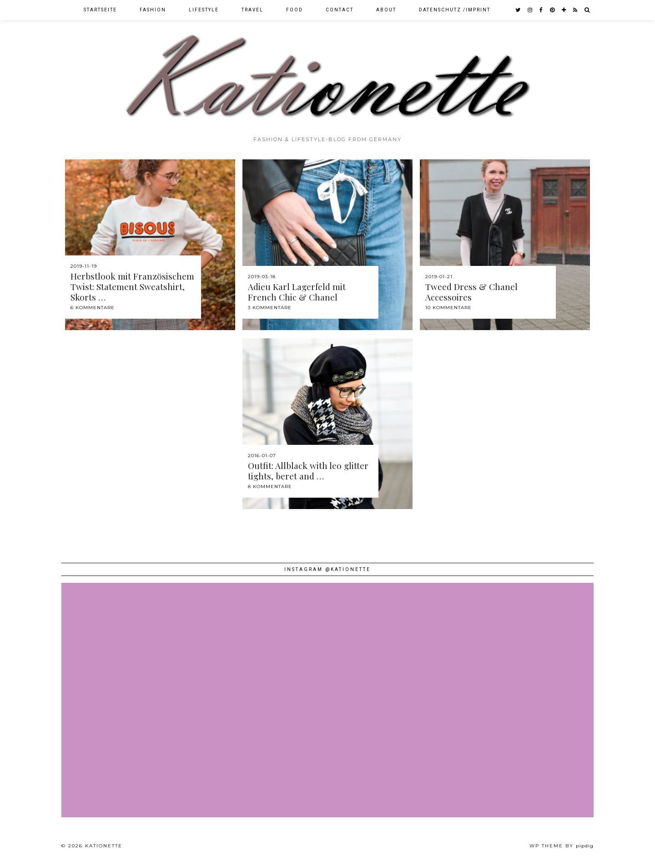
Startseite (100, 9)
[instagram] (530, 10)
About (386, 9)
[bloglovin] (564, 10)
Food (294, 9)
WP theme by (561, 846)
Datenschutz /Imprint (454, 9)
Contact (339, 9)
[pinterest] (552, 10)
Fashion (153, 9)
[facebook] (541, 10)
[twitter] (518, 10)
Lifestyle (204, 9)
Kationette (103, 846)
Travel (252, 9)
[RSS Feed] (575, 10)
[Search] (587, 10)
